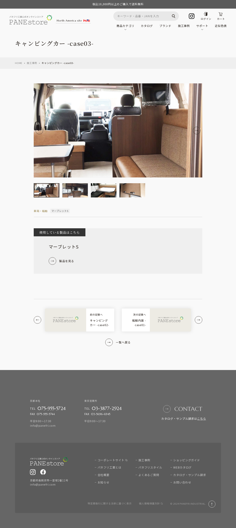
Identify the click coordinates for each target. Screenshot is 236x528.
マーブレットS (60, 211)
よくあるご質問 (148, 475)
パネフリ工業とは (109, 467)
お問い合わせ (182, 482)
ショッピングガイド (186, 460)
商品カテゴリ (125, 27)
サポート (202, 27)
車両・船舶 (41, 211)
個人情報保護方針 (151, 503)
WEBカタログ (182, 467)
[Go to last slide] (39, 130)
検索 (174, 16)
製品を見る (61, 261)
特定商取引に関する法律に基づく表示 (109, 503)
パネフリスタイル (150, 467)
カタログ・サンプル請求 (189, 475)
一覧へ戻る (118, 342)
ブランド (165, 26)
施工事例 (184, 26)
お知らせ (104, 482)
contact (182, 409)
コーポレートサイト (112, 460)
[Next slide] (196, 130)
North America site (73, 20)
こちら (201, 418)
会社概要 (104, 475)
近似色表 (221, 26)
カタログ (147, 26)
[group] (46, 190)
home (18, 63)
